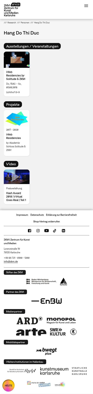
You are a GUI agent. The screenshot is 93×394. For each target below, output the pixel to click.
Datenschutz (37, 214)
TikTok (55, 230)
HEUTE (8, 385)
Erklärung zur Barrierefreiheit (61, 214)
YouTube (46, 230)
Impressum (22, 214)
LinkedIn (63, 230)
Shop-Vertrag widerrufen (46, 221)
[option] (18, 74)
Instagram (38, 230)
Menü (86, 5)
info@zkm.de (11, 261)
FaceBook (30, 230)
